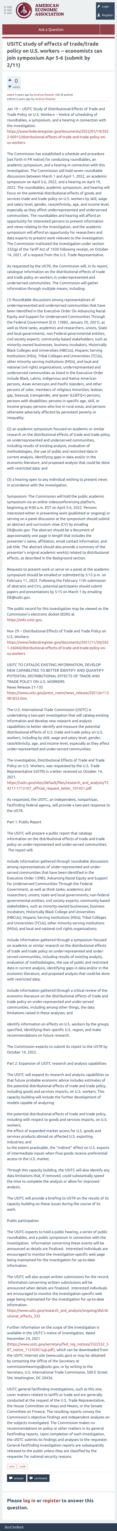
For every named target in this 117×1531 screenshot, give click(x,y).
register (51, 1500)
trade (23, 1466)
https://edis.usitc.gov (24, 620)
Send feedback (14, 1527)
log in (29, 1500)
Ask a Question (51, 29)
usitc (11, 1466)
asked (10, 94)
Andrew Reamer (44, 94)
